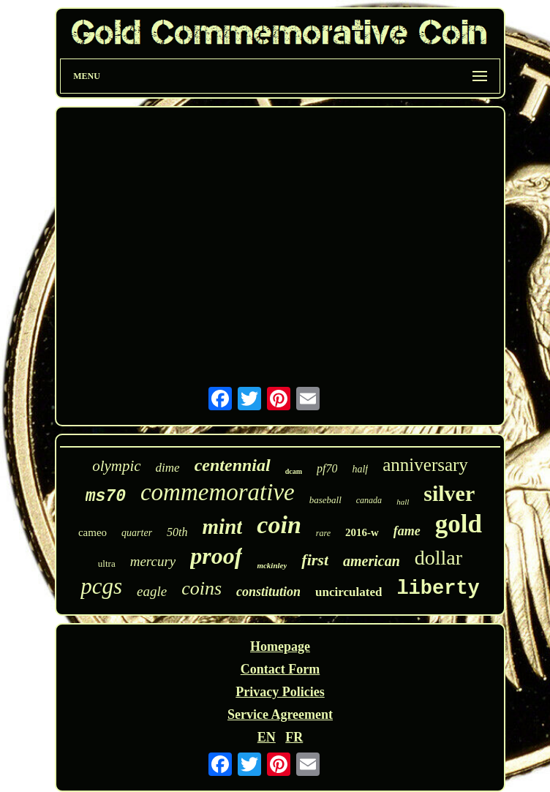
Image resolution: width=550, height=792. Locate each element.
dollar (438, 557)
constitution (268, 591)
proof (216, 556)
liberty (437, 589)
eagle (152, 591)
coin (279, 524)
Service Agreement (280, 714)
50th (177, 532)
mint (223, 526)
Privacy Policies (280, 691)
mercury (153, 561)
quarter (136, 532)
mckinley (272, 565)
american (371, 561)
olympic (116, 466)
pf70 (327, 468)
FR (294, 737)
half (360, 469)
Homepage (280, 646)
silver (449, 493)
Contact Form (280, 669)
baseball (325, 499)
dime (168, 468)
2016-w (362, 532)
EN (266, 737)
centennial (233, 465)
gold (458, 524)
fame (407, 531)
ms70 (106, 496)
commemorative (217, 492)
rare (323, 533)
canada (369, 500)
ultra (107, 563)
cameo (92, 532)
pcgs (101, 586)
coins (201, 588)
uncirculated (348, 592)
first (314, 560)
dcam (293, 471)
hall (402, 501)
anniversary (425, 465)
